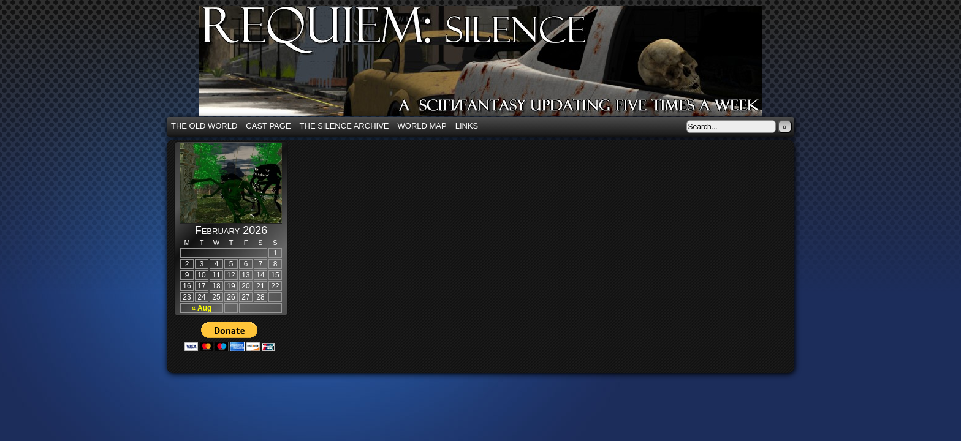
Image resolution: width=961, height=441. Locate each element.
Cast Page (268, 125)
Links (467, 125)
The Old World (204, 125)
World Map (422, 125)
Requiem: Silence (499, 65)
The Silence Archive (344, 125)
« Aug (202, 308)
